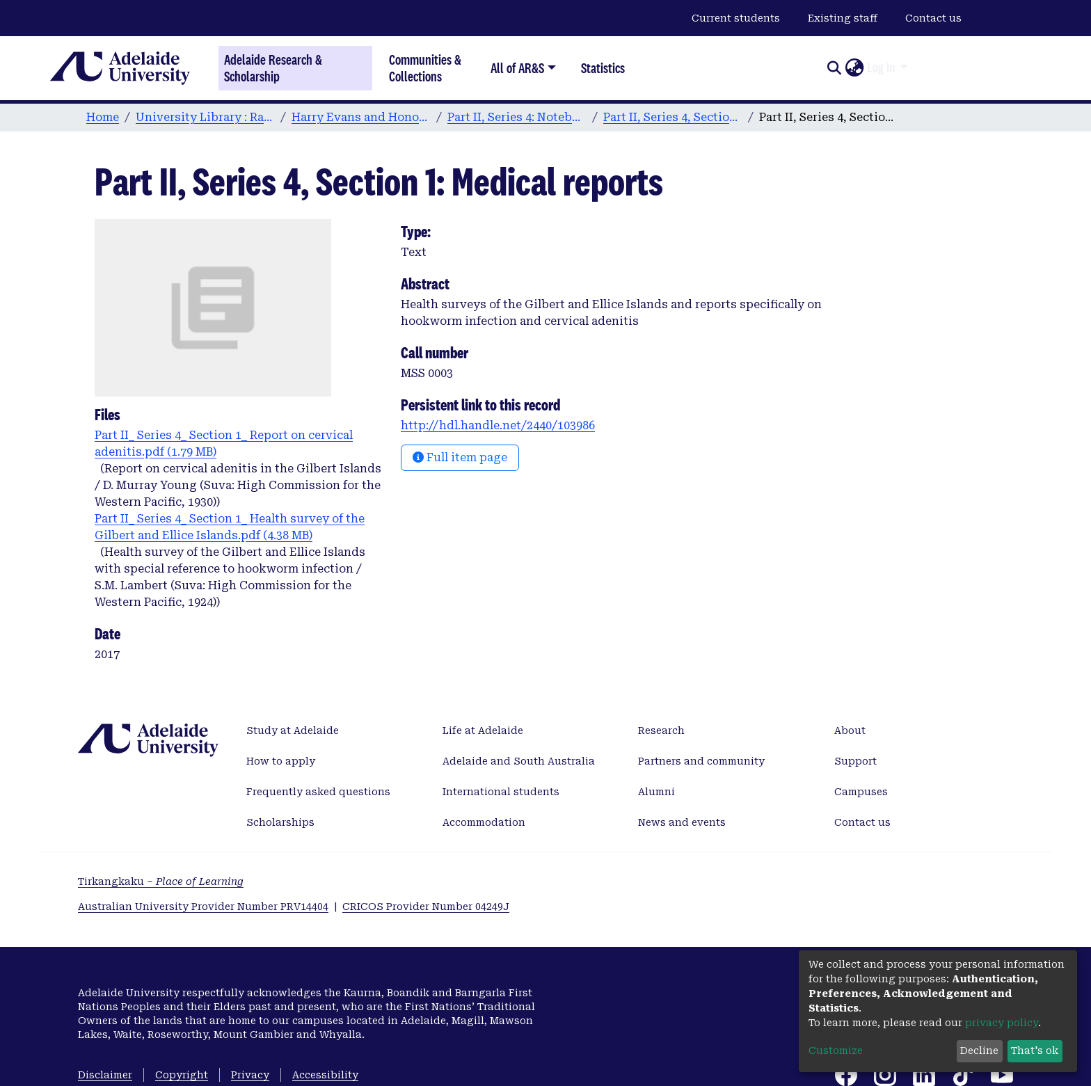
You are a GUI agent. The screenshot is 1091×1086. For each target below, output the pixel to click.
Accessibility (325, 1074)
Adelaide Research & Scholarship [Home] (273, 68)
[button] (854, 68)
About (850, 730)
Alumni (656, 791)
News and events (682, 822)
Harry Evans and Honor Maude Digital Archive (361, 117)
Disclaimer (105, 1074)
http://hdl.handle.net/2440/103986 (498, 425)
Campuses (861, 791)
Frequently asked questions (318, 791)
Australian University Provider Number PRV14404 (203, 906)
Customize (836, 1050)
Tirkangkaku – (161, 881)
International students (501, 791)
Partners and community (701, 761)
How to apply (280, 761)
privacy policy (1001, 1022)
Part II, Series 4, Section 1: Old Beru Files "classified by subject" (672, 117)
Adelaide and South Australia (519, 761)
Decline (979, 1050)
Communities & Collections (425, 68)
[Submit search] (834, 68)
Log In (881, 67)
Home (102, 117)
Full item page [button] (460, 457)
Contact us (933, 18)
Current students (736, 18)
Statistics (603, 67)
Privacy (250, 1074)
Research (661, 730)
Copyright (181, 1074)
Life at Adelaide (483, 730)
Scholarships (280, 822)
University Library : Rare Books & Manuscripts (205, 117)
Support (855, 761)
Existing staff (842, 18)
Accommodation (484, 822)
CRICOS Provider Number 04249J (425, 906)
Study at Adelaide (292, 730)
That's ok (1034, 1050)
